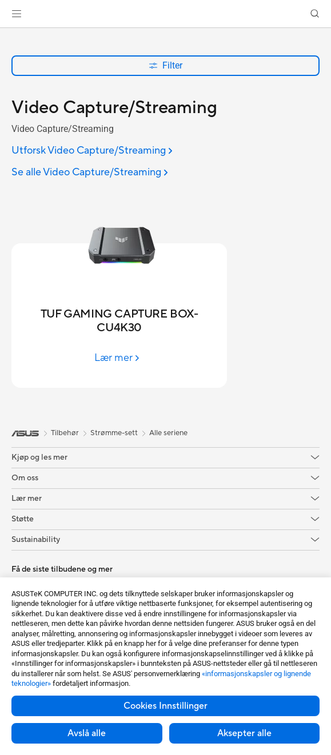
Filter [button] (165, 65)
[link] (165, 14)
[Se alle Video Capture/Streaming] (89, 172)
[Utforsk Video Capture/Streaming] (92, 151)
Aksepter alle (244, 733)
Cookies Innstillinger (165, 706)
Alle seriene (168, 432)
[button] (16, 14)
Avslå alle (86, 733)
